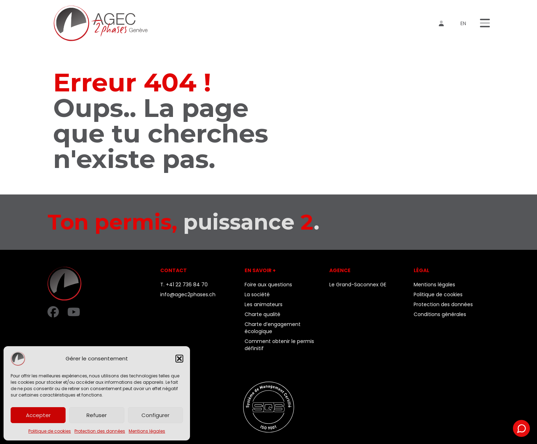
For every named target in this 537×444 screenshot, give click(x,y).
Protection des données (99, 431)
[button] (179, 358)
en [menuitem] (463, 23)
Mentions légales (147, 431)
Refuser (96, 415)
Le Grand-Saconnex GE (357, 284)
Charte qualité (262, 314)
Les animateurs (264, 304)
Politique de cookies (49, 431)
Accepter (38, 415)
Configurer (155, 415)
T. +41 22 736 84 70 (184, 284)
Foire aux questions (268, 284)
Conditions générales (440, 314)
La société (257, 294)
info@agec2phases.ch (188, 294)
